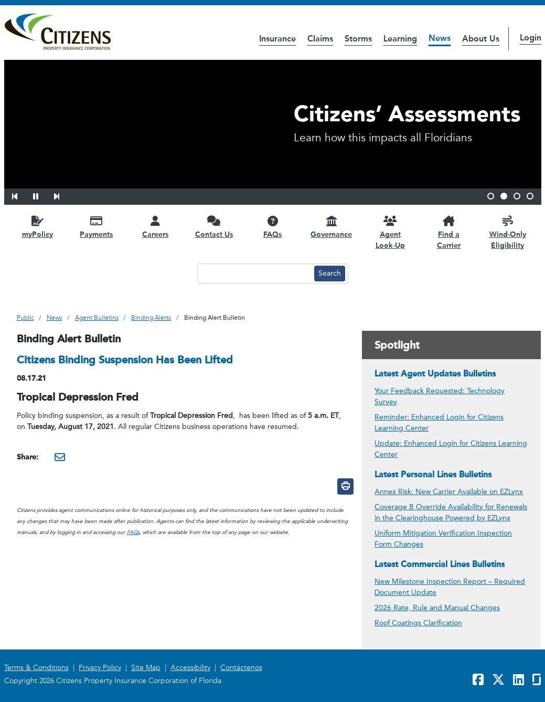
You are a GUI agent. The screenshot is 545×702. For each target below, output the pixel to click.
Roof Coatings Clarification (418, 623)
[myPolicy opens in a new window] (38, 226)
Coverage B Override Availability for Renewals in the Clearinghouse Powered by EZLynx (451, 512)
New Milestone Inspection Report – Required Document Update (450, 587)
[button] (21, 195)
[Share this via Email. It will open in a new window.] (60, 457)
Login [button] (530, 38)
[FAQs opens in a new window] (273, 226)
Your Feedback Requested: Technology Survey (440, 396)
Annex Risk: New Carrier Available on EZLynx (449, 491)
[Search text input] (254, 274)
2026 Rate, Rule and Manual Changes (437, 607)
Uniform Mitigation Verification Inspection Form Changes (443, 539)
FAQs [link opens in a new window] (133, 532)
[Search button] (329, 273)
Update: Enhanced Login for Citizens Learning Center (451, 449)
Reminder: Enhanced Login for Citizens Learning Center (439, 423)
